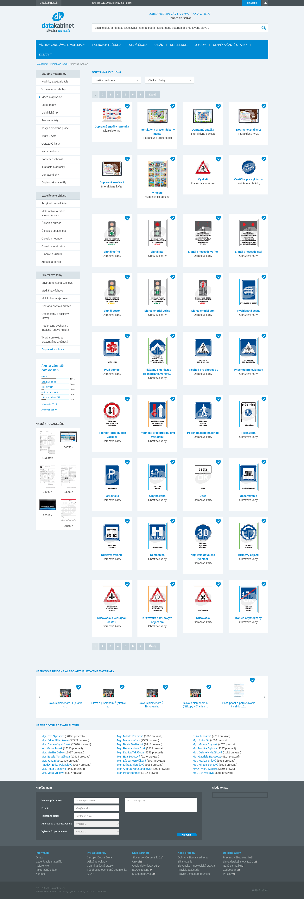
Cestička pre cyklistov (248, 179)
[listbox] (116, 80)
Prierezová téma (58, 64)
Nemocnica (157, 554)
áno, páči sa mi (48, 382)
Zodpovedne (230, 869)
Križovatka (203, 618)
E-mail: (45, 808)
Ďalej (152, 94)
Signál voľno (112, 251)
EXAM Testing (140, 869)
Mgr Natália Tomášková (55, 756)
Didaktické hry (50, 112)
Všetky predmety (105, 80)
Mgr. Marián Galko (52, 752)
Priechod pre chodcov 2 (202, 369)
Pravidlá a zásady (188, 869)
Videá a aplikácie (51, 97)
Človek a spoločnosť (53, 230)
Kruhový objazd (248, 554)
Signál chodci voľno (157, 310)
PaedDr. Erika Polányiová (56, 764)
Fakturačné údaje (46, 869)
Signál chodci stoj (203, 310)
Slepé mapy (48, 104)
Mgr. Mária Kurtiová (204, 760)
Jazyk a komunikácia (53, 203)
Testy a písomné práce (55, 128)
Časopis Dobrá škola (99, 857)
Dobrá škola (137, 44)
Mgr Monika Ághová (205, 748)
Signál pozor (112, 310)
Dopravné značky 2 (248, 129)
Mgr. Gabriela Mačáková (207, 752)
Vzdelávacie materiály (49, 861)
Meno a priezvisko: (51, 800)
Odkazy (200, 44)
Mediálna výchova (52, 290)
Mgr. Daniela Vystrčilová (56, 744)
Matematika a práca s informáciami (53, 213)
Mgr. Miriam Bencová (205, 764)
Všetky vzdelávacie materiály (62, 44)
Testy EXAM (48, 135)
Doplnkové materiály (53, 182)
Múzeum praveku (142, 873)
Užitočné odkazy (97, 861)
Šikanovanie (185, 861)
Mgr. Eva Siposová (52, 736)
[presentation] (154, 821)
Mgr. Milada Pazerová (130, 736)
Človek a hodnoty (51, 238)
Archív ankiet (47, 410)
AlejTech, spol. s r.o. (96, 891)
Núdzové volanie (111, 554)
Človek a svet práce (53, 246)
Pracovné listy (49, 120)
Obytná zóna (157, 495)
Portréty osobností (52, 159)
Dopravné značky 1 (111, 182)
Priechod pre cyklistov (248, 369)
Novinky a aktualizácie (54, 81)
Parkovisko (111, 495)
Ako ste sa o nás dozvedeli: (56, 823)
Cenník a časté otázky (230, 44)
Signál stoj (157, 251)
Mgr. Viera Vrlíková (52, 772)
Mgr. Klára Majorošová (130, 764)
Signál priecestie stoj (248, 251)
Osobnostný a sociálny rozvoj (55, 315)
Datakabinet (42, 64)
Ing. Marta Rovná (51, 748)
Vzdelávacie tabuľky (53, 89)
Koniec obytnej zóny (248, 618)
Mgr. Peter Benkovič (53, 768)
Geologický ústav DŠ (144, 865)
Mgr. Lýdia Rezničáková (131, 760)
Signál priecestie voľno (203, 251)
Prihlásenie (251, 3)
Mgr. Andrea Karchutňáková (134, 768)
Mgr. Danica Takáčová (130, 752)
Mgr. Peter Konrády (129, 772)
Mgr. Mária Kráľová (128, 740)
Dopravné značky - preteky (112, 126)
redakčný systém (67, 891)
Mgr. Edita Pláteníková (55, 740)
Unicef (136, 861)
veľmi (44, 376)
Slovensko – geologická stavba (196, 865)
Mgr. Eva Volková (203, 772)
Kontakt (45, 54)
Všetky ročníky (156, 80)
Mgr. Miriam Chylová (205, 744)
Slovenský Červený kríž (146, 857)
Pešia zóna (248, 432)
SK (265, 3)
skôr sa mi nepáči (49, 392)
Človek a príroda (51, 223)
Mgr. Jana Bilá (50, 760)
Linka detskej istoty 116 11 (239, 861)
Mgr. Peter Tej (201, 740)
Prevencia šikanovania (236, 857)
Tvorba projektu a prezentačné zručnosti (54, 339)
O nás (159, 44)
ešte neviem (47, 387)
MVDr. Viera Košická (205, 768)
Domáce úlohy (50, 174)
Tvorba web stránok (46, 891)
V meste (157, 192)
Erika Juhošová (202, 736)
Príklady (228, 873)
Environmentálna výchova (57, 282)
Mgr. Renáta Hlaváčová (131, 748)
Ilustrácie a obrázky (53, 166)
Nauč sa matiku (232, 865)
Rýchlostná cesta (248, 310)
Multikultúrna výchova (54, 298)
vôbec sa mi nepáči (50, 397)
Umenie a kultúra (51, 254)
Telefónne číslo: (50, 816)
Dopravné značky (203, 129)
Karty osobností (50, 151)
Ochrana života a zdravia (56, 306)
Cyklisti (203, 179)
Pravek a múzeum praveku (194, 873)
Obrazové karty (50, 143)
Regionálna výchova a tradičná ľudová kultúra (55, 327)
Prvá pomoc (111, 369)
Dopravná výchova (52, 349)
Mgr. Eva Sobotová (128, 756)
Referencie (178, 44)
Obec (203, 495)
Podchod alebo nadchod (203, 432)
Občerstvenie (248, 495)
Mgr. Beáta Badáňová (130, 744)
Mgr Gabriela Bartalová (207, 756)
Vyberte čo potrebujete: (54, 831)
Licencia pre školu (106, 44)
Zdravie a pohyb (51, 261)
